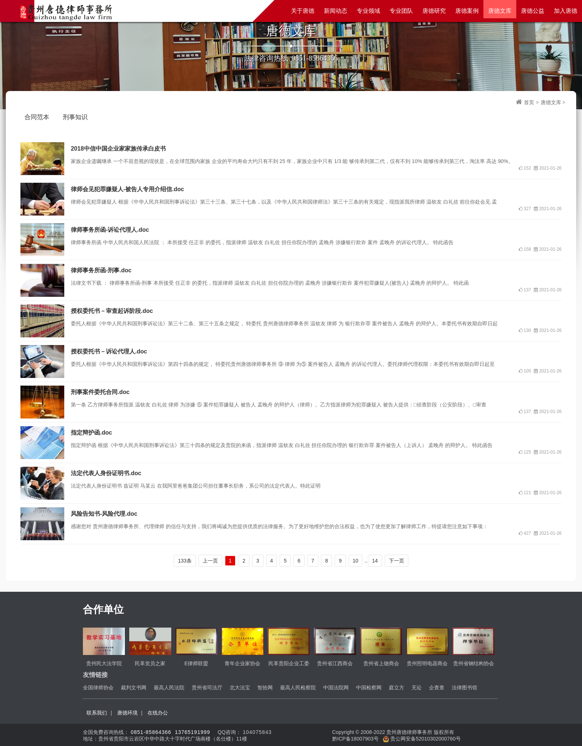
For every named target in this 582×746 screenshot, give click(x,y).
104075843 (257, 732)
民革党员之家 (150, 663)
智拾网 (265, 687)
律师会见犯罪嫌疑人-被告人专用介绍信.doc (127, 189)
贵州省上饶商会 (381, 663)
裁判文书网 (133, 687)
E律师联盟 (196, 663)
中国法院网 (336, 687)
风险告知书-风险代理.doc (104, 514)
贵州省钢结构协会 (473, 663)
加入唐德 (565, 11)
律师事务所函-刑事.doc (101, 270)
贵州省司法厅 (207, 687)
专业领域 (368, 11)
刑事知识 (75, 117)
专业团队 (401, 11)
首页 (529, 102)
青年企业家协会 (242, 663)
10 (356, 561)
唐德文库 (500, 11)
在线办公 (158, 713)
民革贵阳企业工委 (288, 663)
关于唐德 (302, 11)
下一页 (396, 561)
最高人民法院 (169, 687)
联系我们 (97, 713)
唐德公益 (532, 11)
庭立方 (396, 687)
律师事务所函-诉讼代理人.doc (110, 230)
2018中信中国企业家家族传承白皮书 (118, 148)
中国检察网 (369, 687)
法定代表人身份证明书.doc (106, 473)
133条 (184, 561)
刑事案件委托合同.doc (100, 392)
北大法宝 (240, 687)
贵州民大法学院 (104, 663)
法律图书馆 (464, 687)
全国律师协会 (98, 687)
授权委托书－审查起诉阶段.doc (112, 311)
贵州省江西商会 (335, 663)
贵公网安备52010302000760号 (422, 739)
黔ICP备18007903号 (356, 739)
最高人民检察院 (298, 687)
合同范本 (36, 117)
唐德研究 (434, 11)
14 (375, 561)
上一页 (210, 561)
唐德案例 (467, 11)
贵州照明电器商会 (427, 663)
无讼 (416, 687)
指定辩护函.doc (91, 432)
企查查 (436, 687)
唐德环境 (127, 713)
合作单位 (103, 609)
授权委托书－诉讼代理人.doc (109, 351)
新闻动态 (335, 11)
